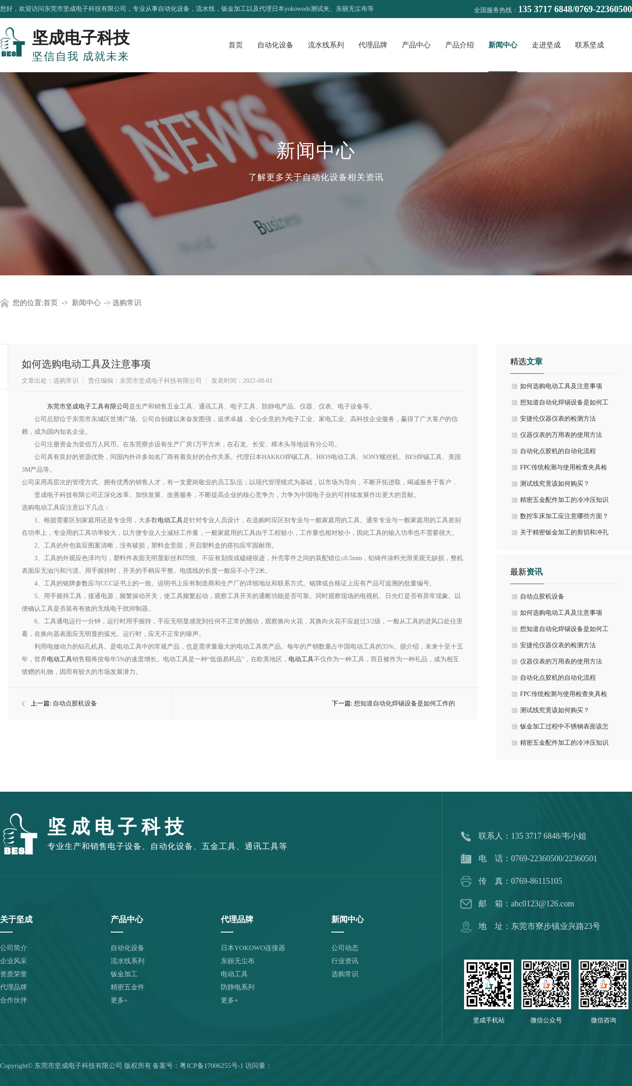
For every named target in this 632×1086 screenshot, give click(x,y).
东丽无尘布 (238, 961)
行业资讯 (344, 961)
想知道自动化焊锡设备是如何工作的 (404, 703)
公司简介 (13, 947)
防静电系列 (238, 987)
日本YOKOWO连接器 (253, 947)
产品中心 (416, 45)
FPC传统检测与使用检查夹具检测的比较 (563, 470)
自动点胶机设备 (75, 703)
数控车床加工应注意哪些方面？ (564, 516)
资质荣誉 (13, 974)
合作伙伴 (13, 1000)
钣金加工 (124, 974)
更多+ (119, 1000)
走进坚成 (546, 45)
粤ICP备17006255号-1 (211, 1065)
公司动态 (344, 947)
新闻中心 (502, 45)
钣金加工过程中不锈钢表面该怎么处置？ (564, 729)
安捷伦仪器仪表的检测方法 (558, 418)
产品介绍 (459, 45)
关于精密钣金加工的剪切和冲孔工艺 (564, 535)
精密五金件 (127, 987)
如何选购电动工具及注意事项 (561, 386)
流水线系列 (326, 45)
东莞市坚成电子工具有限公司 (88, 406)
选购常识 (126, 302)
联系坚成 (589, 45)
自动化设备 (275, 45)
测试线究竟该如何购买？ (555, 483)
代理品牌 (372, 45)
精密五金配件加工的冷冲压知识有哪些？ (564, 502)
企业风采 (13, 961)
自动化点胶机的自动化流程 (558, 451)
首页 (235, 45)
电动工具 (170, 520)
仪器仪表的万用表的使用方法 (561, 435)
